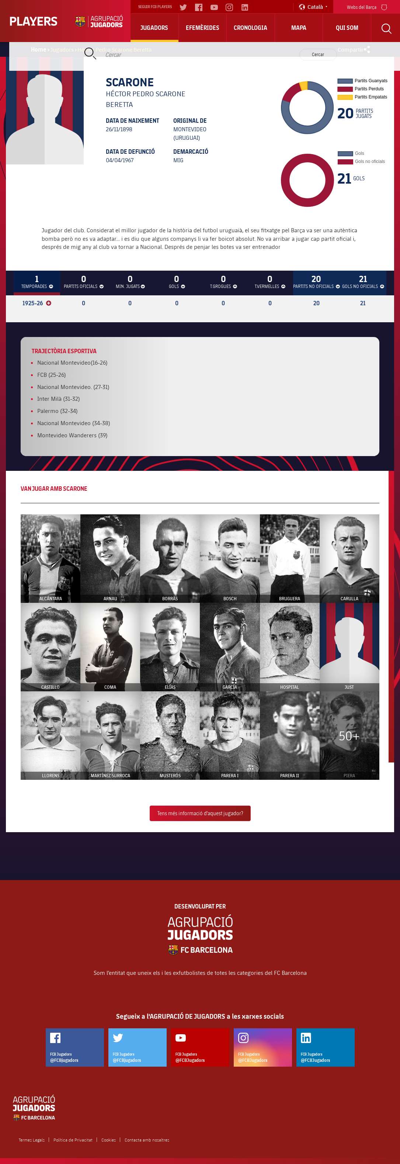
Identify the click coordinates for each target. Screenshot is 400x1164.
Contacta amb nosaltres (147, 1139)
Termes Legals (32, 1139)
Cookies (108, 1139)
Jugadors (154, 27)
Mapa (298, 27)
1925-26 (36, 303)
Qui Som (347, 27)
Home (38, 49)
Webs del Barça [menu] (367, 6)
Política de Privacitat (73, 1139)
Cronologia (250, 27)
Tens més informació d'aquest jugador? (200, 813)
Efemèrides (202, 27)
